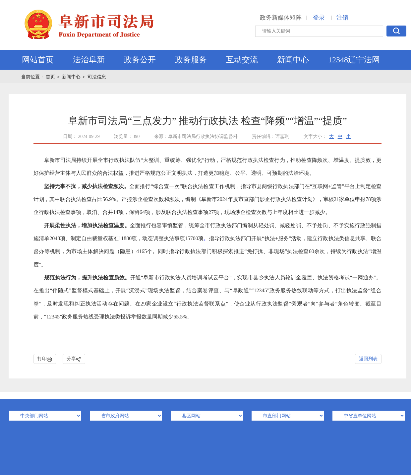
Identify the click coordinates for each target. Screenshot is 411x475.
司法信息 (97, 76)
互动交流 (242, 59)
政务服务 (191, 59)
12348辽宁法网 (354, 59)
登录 (319, 17)
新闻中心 (293, 59)
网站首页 (38, 59)
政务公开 (140, 59)
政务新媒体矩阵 (281, 17)
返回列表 (368, 358)
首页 (51, 76)
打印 (44, 359)
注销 (342, 17)
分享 (74, 359)
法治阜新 (89, 59)
